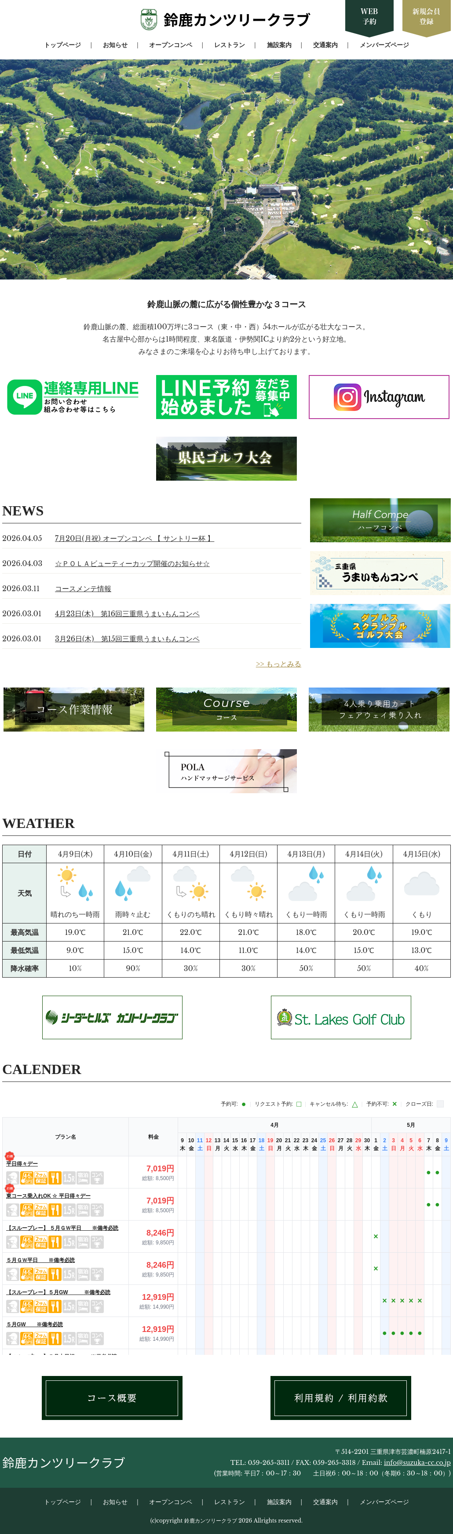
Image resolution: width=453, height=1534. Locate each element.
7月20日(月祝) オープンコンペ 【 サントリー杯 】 (134, 538)
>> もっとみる (278, 663)
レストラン (229, 44)
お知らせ (115, 44)
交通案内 (325, 44)
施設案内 (279, 44)
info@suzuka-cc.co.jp (417, 1463)
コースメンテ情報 (83, 588)
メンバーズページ (384, 44)
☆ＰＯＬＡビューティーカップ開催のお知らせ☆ (132, 563)
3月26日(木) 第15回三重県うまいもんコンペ (127, 638)
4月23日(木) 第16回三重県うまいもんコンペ (127, 613)
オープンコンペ (170, 44)
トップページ (62, 44)
